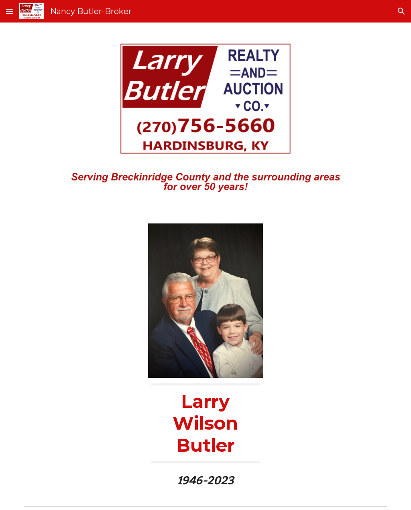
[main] (205, 435)
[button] (9, 11)
